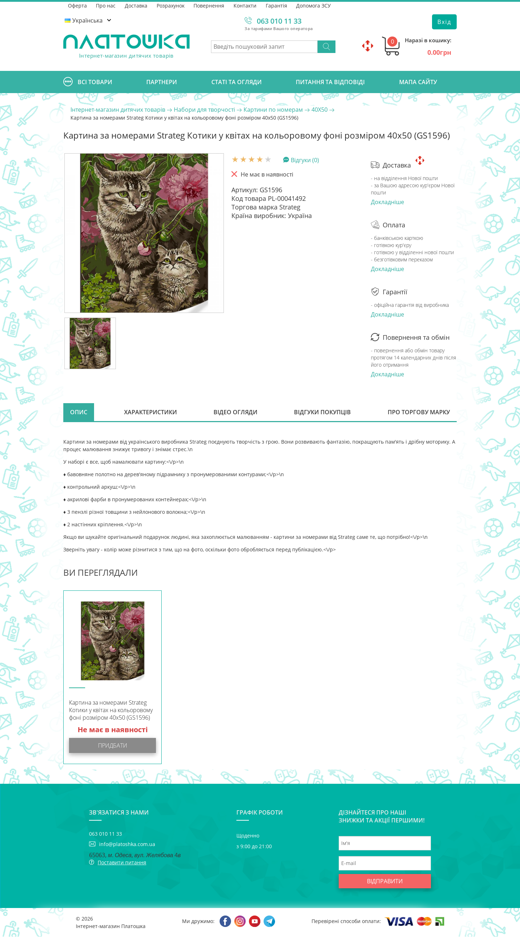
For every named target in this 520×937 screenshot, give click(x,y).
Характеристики (150, 412)
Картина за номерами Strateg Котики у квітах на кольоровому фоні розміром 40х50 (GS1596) (111, 710)
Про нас (106, 5)
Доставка (136, 5)
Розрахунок (171, 5)
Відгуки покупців (322, 412)
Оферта (77, 5)
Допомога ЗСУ (314, 5)
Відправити (385, 881)
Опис (79, 412)
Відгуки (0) (305, 159)
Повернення (209, 5)
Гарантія (277, 5)
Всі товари (87, 82)
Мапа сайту (418, 82)
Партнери (161, 82)
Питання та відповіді (330, 82)
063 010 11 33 (279, 21)
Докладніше (387, 202)
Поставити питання (122, 862)
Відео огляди (235, 412)
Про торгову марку (418, 412)
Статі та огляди (236, 82)
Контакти (245, 5)
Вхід (444, 22)
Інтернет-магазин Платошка (111, 926)
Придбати (112, 746)
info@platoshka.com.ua (127, 844)
